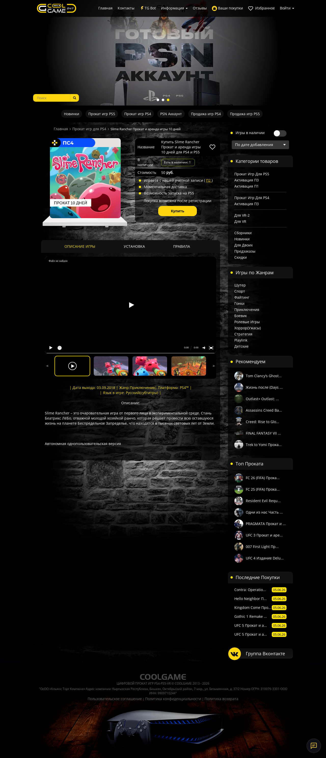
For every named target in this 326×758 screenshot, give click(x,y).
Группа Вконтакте (265, 653)
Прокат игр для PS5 (251, 174)
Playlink (240, 340)
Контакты (126, 8)
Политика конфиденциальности (173, 698)
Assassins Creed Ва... (264, 410)
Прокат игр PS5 (101, 113)
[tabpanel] (163, 53)
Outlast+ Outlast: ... (262, 398)
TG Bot (148, 8)
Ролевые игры (247, 321)
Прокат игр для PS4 (89, 128)
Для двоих (243, 245)
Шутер (240, 285)
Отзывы (200, 8)
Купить (177, 210)
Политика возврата (221, 698)
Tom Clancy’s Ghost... (264, 375)
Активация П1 (246, 186)
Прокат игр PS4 (137, 113)
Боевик (240, 315)
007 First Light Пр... (262, 546)
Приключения (246, 309)
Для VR (240, 221)
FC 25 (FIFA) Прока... (263, 489)
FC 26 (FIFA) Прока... (263, 477)
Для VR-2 (242, 215)
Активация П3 (246, 180)
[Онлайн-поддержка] (314, 746)
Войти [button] (287, 8)
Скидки (240, 257)
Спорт (239, 291)
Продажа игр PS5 (245, 113)
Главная (105, 8)
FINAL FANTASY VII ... (263, 433)
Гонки (239, 303)
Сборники (243, 232)
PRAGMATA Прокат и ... (266, 523)
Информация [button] (174, 8)
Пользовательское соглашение (115, 698)
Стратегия (243, 334)
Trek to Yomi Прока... (264, 444)
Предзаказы (244, 251)
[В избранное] (212, 147)
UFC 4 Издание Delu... (265, 558)
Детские (241, 346)
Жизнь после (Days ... (264, 387)
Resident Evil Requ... (263, 500)
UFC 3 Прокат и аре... (264, 535)
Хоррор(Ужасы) (247, 327)
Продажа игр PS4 (206, 113)
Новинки (71, 113)
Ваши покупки (227, 8)
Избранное (261, 8)
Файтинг (241, 297)
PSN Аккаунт (171, 113)
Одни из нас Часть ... (264, 512)
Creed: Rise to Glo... (262, 421)
